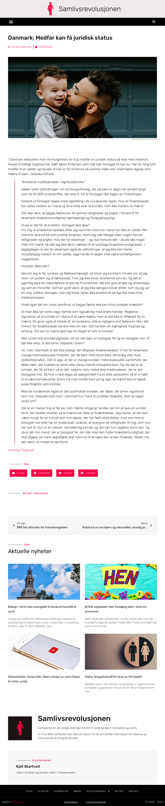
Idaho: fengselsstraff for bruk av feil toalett (113, 677)
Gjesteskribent (98, 791)
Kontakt (134, 791)
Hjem (29, 791)
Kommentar (61, 791)
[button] (11, 22)
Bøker (77, 791)
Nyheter (43, 791)
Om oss (119, 791)
